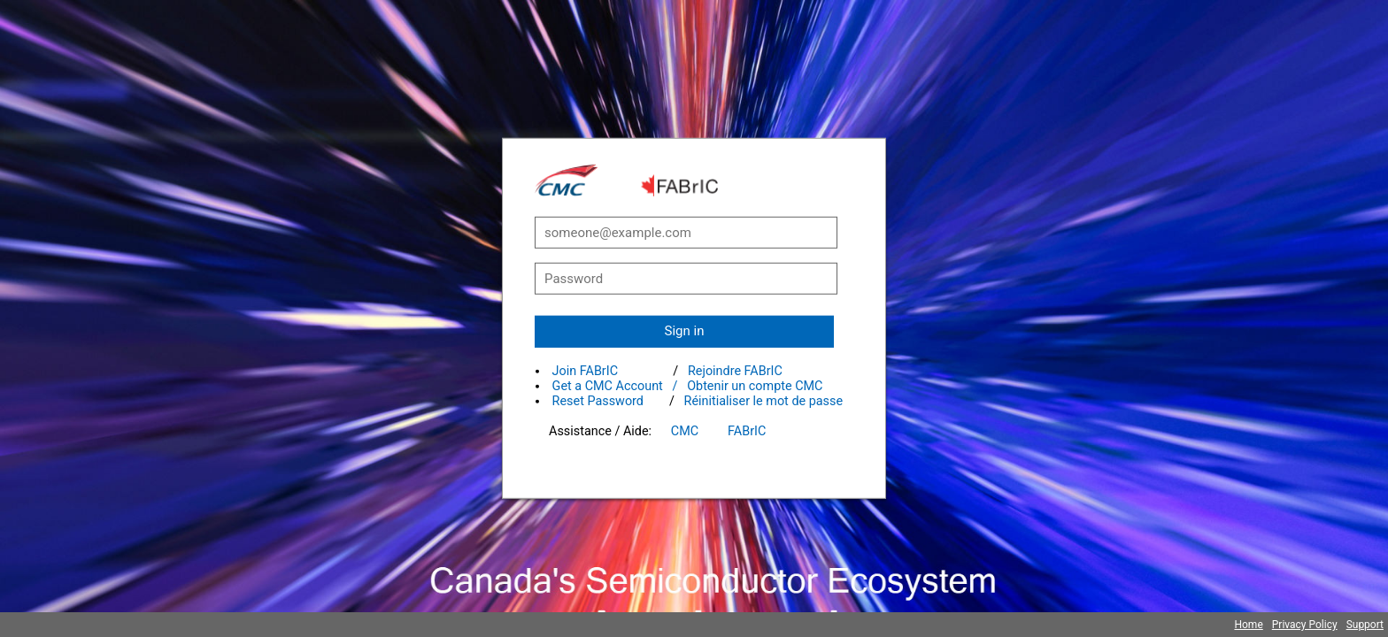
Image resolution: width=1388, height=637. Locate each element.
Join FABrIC (585, 371)
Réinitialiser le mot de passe (764, 401)
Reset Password (598, 401)
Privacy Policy (1305, 624)
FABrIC (747, 431)
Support (1365, 624)
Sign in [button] (685, 331)
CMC (684, 431)
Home (1248, 624)
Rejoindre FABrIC (735, 371)
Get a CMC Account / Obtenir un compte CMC (687, 386)
